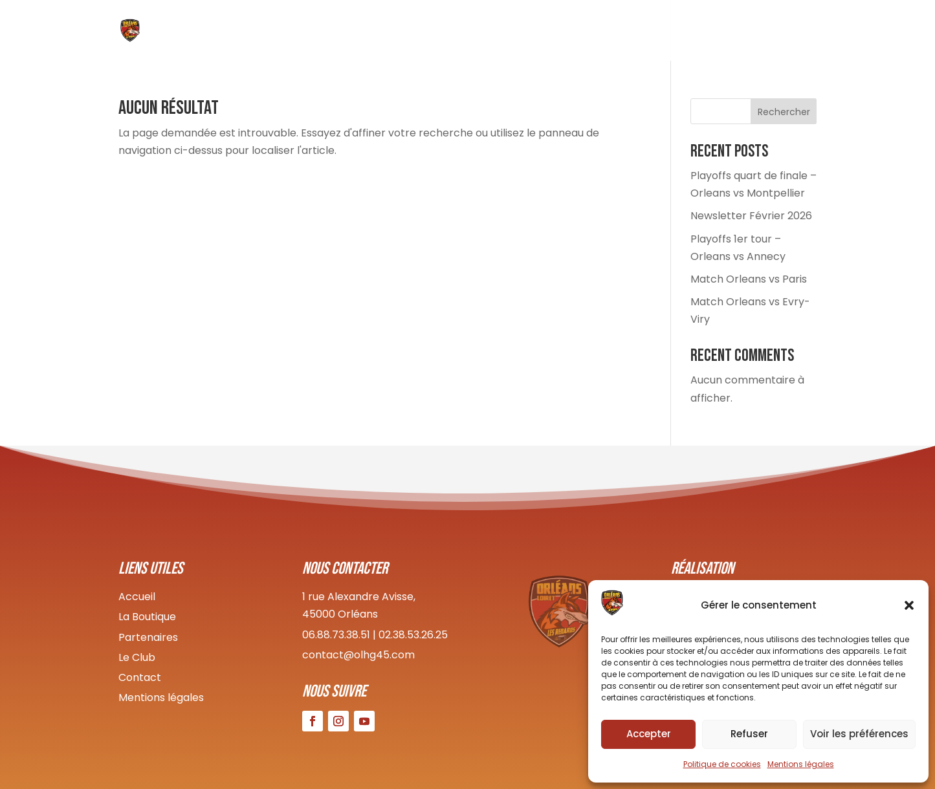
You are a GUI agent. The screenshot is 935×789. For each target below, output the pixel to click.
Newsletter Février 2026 (751, 215)
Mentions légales (800, 764)
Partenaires (148, 637)
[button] (909, 605)
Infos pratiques (718, 32)
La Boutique (147, 616)
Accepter (648, 733)
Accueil (469, 32)
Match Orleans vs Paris (748, 279)
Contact (796, 32)
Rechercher (784, 111)
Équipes (578, 32)
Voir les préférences (859, 733)
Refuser (749, 733)
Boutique (637, 32)
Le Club (523, 32)
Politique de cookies (722, 764)
